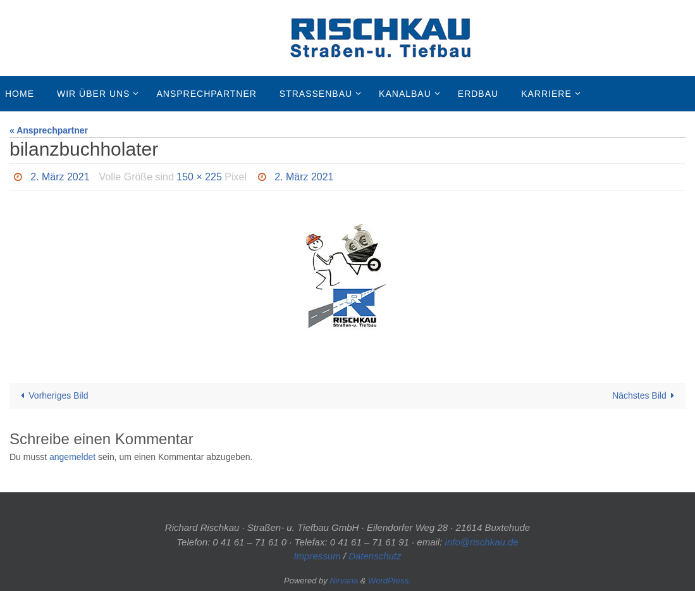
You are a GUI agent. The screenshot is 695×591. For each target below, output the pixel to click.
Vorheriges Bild (52, 395)
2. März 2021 (59, 176)
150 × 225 (199, 176)
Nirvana (343, 580)
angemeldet (72, 457)
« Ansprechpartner (48, 130)
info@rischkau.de (482, 542)
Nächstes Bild (645, 395)
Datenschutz (374, 556)
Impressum (316, 556)
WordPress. (389, 580)
